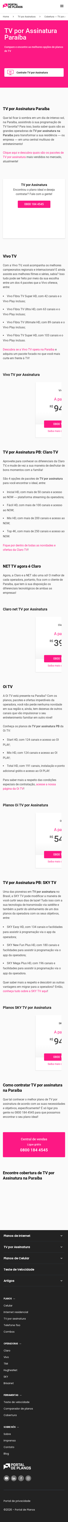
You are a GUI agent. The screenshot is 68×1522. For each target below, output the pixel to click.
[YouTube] (6, 1478)
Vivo (6, 1357)
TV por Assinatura (17, 1247)
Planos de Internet (17, 1236)
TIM (6, 1363)
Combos (9, 1332)
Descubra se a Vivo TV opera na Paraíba (28, 349)
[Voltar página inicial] (12, 6)
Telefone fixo (12, 1325)
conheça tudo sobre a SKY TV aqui (25, 991)
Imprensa (10, 1440)
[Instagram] (28, 1478)
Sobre (7, 1434)
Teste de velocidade (17, 1402)
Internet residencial (16, 1312)
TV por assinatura (15, 1318)
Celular (8, 1305)
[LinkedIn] (14, 1478)
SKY (6, 1377)
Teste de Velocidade (19, 1269)
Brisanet (9, 1383)
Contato (9, 1447)
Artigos (9, 1281)
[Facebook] (21, 1478)
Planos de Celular (16, 1258)
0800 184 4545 (34, 204)
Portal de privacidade (17, 1501)
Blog (6, 1453)
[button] (61, 6)
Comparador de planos (18, 1408)
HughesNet (10, 1370)
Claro (7, 1350)
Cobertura (10, 1415)
